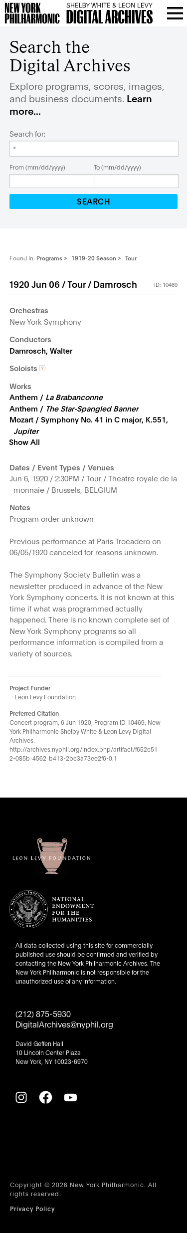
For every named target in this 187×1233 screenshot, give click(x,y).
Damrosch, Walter (40, 350)
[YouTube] (70, 1097)
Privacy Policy (32, 1208)
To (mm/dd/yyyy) (117, 167)
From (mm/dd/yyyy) (37, 167)
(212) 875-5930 (43, 1013)
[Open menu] (175, 13)
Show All (24, 441)
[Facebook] (45, 1097)
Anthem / (56, 397)
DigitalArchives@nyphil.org (64, 1024)
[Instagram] (21, 1097)
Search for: (27, 133)
